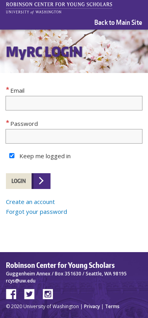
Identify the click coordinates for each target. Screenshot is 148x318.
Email (17, 90)
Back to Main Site (118, 22)
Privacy (92, 306)
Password (24, 123)
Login (18, 181)
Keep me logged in (45, 156)
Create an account (30, 202)
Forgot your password (36, 211)
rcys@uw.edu (21, 280)
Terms (112, 306)
